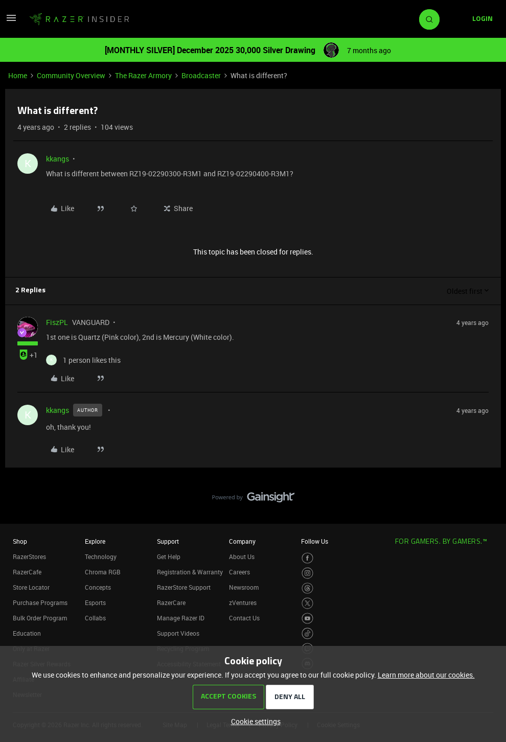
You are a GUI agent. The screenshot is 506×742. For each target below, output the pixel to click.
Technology (101, 556)
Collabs (95, 618)
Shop (20, 541)
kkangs (57, 159)
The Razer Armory (143, 75)
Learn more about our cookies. (426, 675)
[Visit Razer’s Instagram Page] (307, 573)
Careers (239, 572)
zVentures (243, 602)
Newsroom (244, 587)
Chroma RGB (103, 572)
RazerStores (29, 556)
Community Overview (71, 75)
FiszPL (57, 322)
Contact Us (244, 618)
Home (17, 75)
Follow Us (314, 541)
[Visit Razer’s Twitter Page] (307, 603)
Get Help (168, 556)
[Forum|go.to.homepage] (79, 19)
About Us (242, 556)
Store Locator (31, 587)
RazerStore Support (184, 587)
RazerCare (171, 602)
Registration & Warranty (190, 572)
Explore (95, 541)
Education (27, 633)
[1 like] (83, 360)
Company (242, 541)
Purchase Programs (40, 602)
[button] (11, 21)
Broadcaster (201, 75)
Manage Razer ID (180, 618)
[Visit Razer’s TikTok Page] (307, 633)
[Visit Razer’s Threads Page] (307, 588)
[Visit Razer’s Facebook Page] (307, 558)
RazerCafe (27, 572)
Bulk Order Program (40, 618)
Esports (95, 602)
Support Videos (178, 633)
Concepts (98, 587)
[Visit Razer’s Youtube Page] (307, 618)
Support (168, 541)
